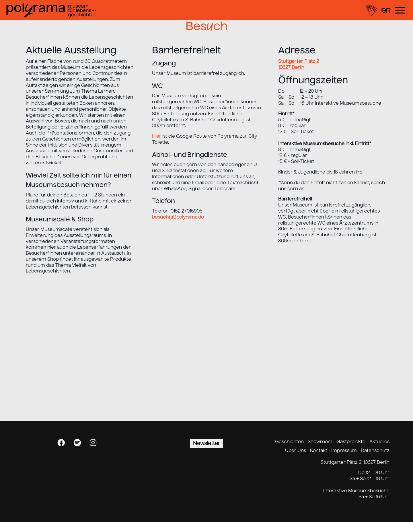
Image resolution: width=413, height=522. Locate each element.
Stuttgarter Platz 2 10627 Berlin (298, 64)
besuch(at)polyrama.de (178, 217)
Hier (156, 136)
